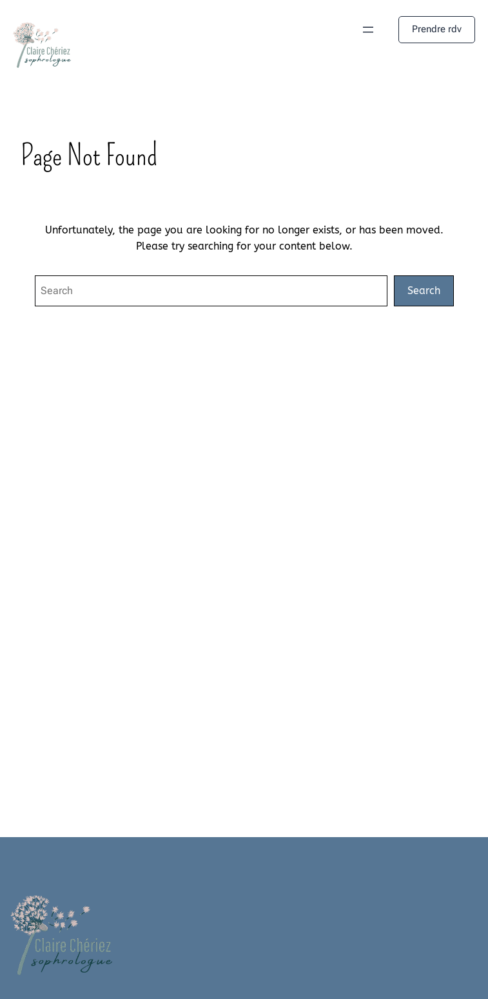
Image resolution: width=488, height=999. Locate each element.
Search (423, 290)
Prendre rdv (437, 29)
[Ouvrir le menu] (368, 29)
